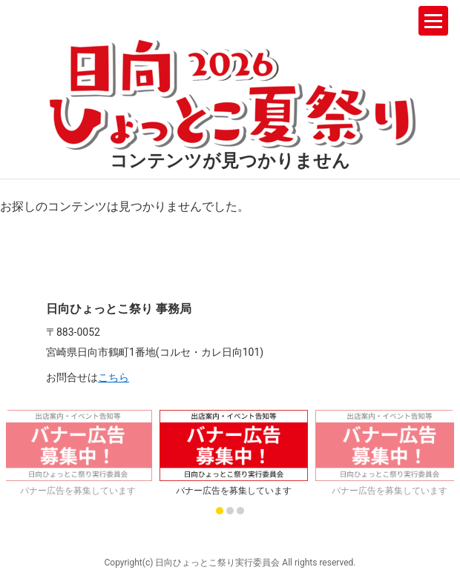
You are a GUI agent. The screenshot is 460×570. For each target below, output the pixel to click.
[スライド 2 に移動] (230, 510)
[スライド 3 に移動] (240, 510)
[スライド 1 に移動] (219, 510)
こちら (113, 377)
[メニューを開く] (433, 21)
